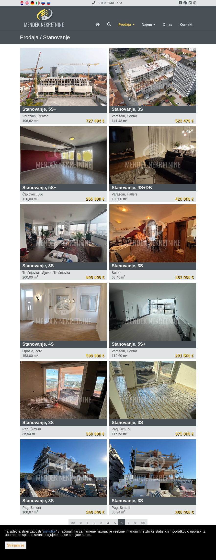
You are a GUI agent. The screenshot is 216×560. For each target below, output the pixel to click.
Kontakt (186, 24)
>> (143, 523)
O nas (167, 24)
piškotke (49, 531)
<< (73, 523)
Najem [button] (149, 24)
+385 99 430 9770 (107, 3)
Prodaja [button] (126, 24)
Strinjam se (15, 545)
